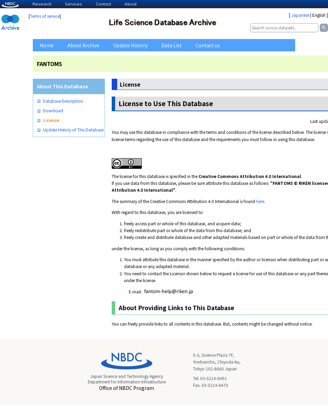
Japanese (300, 15)
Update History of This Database (73, 129)
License (51, 120)
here (260, 201)
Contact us (207, 45)
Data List (171, 45)
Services (73, 4)
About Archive (83, 45)
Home (47, 45)
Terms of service (44, 16)
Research (42, 4)
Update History (130, 45)
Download (53, 110)
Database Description (63, 101)
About (130, 4)
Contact (103, 4)
